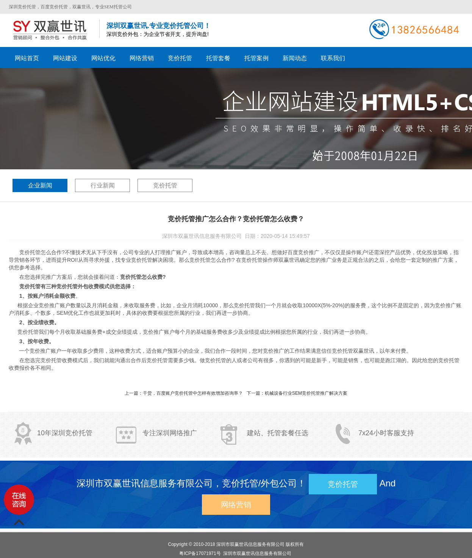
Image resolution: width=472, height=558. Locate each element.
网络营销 (236, 504)
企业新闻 (40, 185)
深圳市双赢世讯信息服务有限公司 (250, 544)
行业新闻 (103, 185)
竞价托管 (165, 185)
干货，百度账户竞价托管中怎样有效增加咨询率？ (193, 393)
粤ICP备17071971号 (199, 553)
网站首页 (27, 58)
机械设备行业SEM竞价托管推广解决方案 (306, 393)
